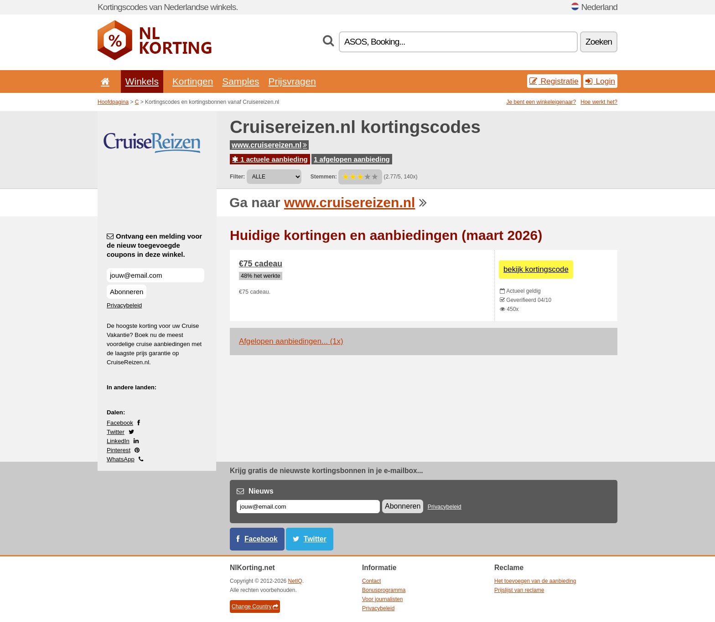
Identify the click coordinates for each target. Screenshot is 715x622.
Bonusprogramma (383, 590)
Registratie (554, 81)
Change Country (255, 606)
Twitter (115, 431)
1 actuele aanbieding (270, 159)
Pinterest (118, 450)
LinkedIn (118, 441)
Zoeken (598, 41)
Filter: (237, 176)
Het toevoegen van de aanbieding (535, 581)
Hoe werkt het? (598, 102)
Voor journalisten (382, 599)
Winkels (142, 81)
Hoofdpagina (113, 102)
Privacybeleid (124, 305)
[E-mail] (308, 506)
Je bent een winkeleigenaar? (541, 102)
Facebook (120, 422)
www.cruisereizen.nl (269, 145)
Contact (371, 581)
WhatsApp (121, 459)
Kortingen (192, 81)
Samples (240, 81)
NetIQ (295, 581)
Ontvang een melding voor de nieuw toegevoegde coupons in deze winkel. (154, 245)
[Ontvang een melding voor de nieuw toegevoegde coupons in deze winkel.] (155, 275)
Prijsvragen (292, 81)
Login (600, 81)
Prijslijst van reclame (519, 590)
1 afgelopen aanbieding (352, 159)
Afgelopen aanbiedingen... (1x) (291, 341)
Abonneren (126, 292)
